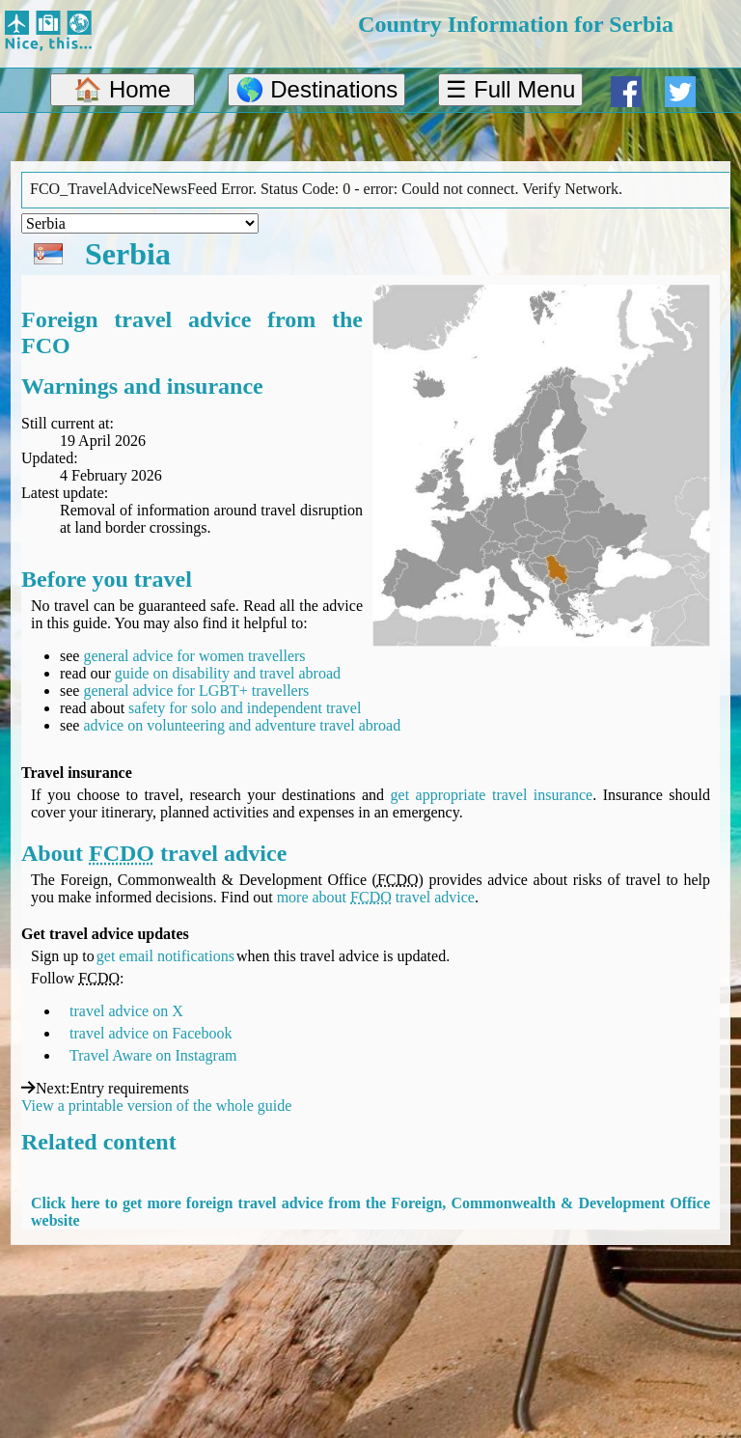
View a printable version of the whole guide (156, 1105)
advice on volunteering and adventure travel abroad (241, 725)
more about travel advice (376, 897)
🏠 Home (122, 89)
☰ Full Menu (510, 89)
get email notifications (165, 956)
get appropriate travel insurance (492, 795)
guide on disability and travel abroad (228, 673)
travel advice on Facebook (150, 1033)
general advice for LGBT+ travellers (196, 690)
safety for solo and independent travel (244, 708)
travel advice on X (126, 1011)
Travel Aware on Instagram (152, 1055)
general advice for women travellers (194, 656)
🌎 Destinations (316, 89)
